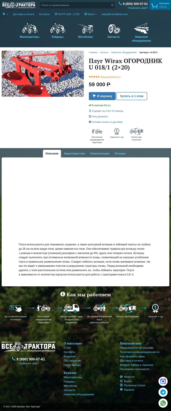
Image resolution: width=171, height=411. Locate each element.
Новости (127, 376)
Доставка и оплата (23, 14)
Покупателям (130, 343)
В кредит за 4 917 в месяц (106, 111)
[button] (5, 14)
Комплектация (99, 153)
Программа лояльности (134, 369)
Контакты (44, 14)
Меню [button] (90, 14)
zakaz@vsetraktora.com (115, 14)
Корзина (127, 389)
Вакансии (69, 356)
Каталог (104, 52)
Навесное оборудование (141, 32)
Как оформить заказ (132, 356)
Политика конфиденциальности (139, 352)
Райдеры (57, 30)
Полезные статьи (132, 385)
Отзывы (120, 153)
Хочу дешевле (98, 116)
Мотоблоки (85, 30)
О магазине (73, 343)
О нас (67, 347)
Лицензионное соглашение (136, 347)
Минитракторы (29, 30)
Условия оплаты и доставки (106, 122)
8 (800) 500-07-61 (133, 4)
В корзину (102, 96)
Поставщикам (72, 360)
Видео (126, 381)
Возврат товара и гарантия (136, 365)
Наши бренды (72, 365)
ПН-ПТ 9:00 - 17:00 (67, 14)
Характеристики (74, 153)
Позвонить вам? (138, 8)
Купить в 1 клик (131, 96)
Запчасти (113, 30)
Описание (51, 153)
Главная (93, 52)
